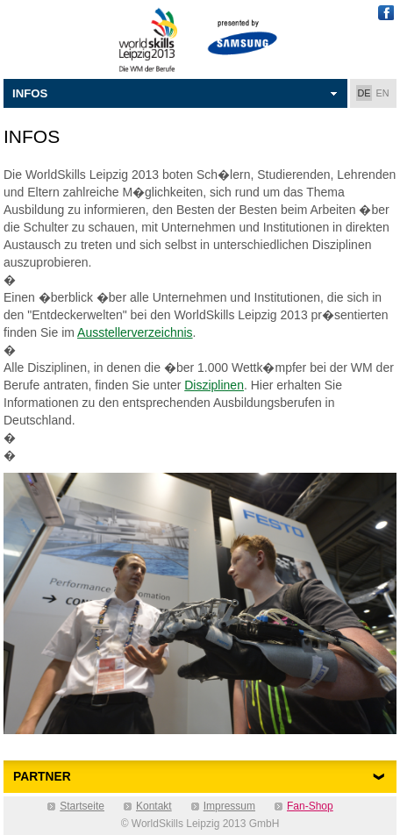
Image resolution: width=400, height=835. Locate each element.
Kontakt (154, 806)
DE (364, 93)
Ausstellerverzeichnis (135, 332)
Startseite (82, 806)
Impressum (229, 806)
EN (382, 93)
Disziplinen (214, 385)
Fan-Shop (310, 806)
